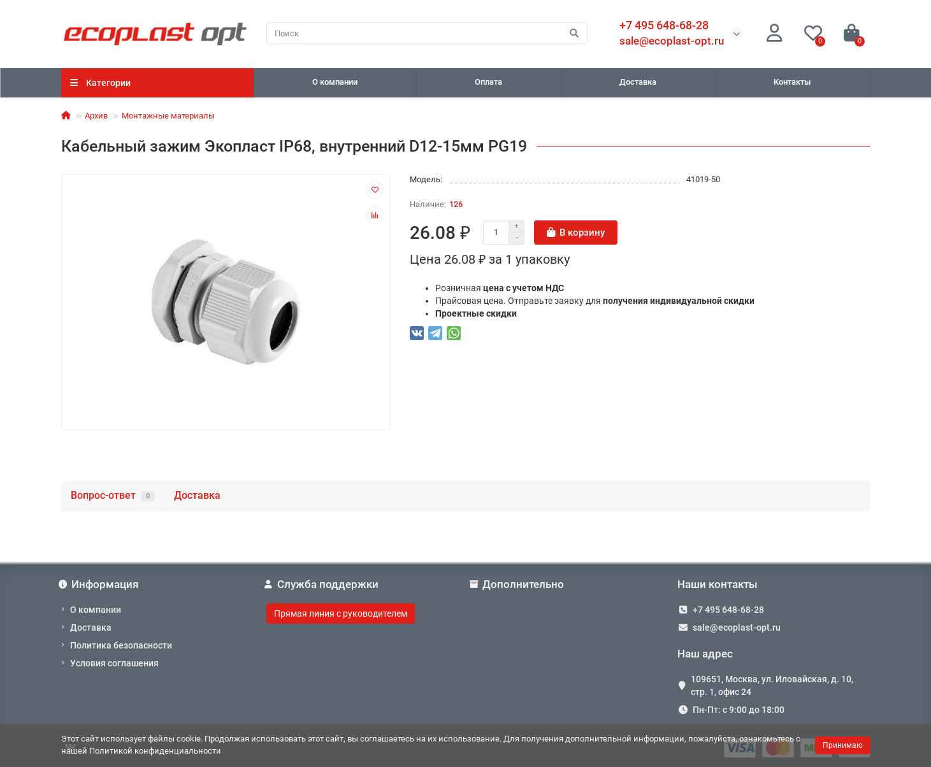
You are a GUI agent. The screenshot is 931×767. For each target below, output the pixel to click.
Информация (100, 584)
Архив (96, 115)
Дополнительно (518, 584)
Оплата (488, 82)
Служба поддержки (322, 584)
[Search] (427, 33)
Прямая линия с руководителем (340, 613)
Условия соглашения (114, 663)
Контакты (792, 82)
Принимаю (843, 745)
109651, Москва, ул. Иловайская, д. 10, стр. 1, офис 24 (772, 685)
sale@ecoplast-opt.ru (671, 40)
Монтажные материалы (168, 115)
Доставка (637, 82)
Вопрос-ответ (113, 495)
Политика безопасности (121, 645)
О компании (334, 82)
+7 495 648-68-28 (728, 610)
